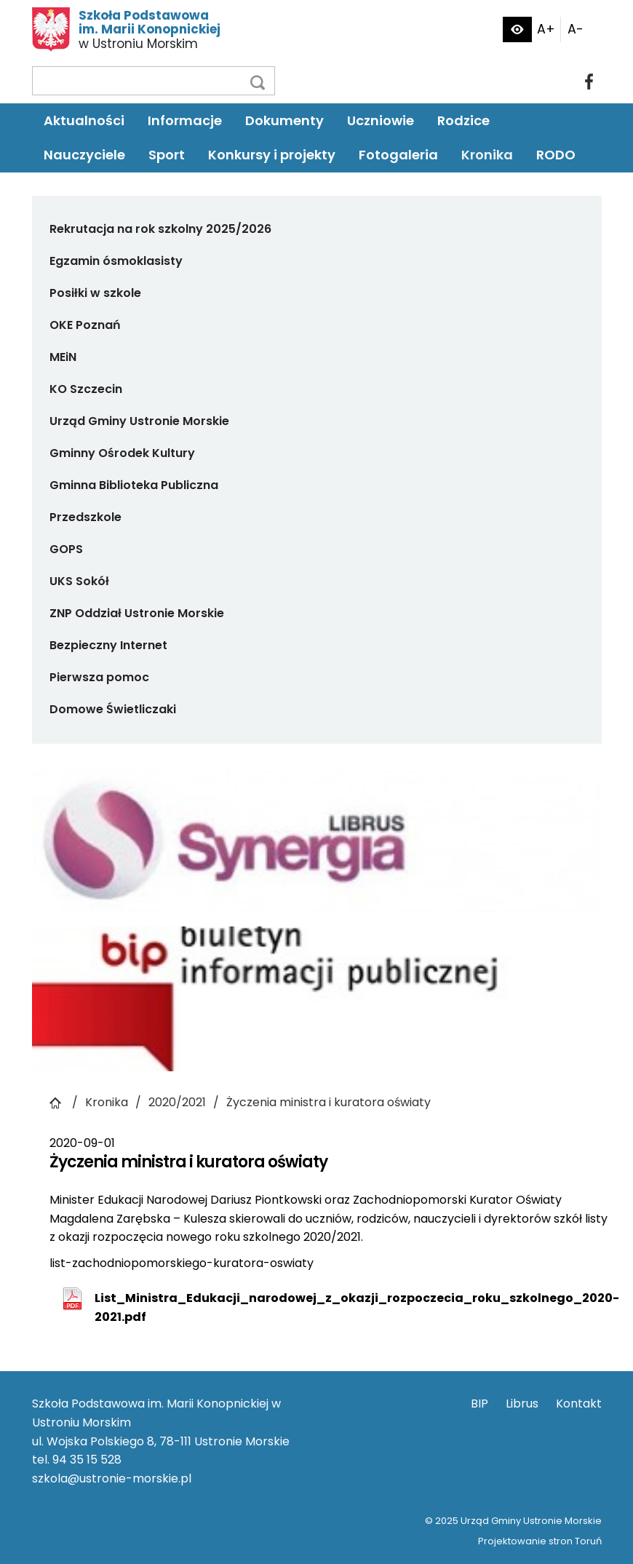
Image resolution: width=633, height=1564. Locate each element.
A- (576, 29)
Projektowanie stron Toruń (540, 1541)
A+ (546, 29)
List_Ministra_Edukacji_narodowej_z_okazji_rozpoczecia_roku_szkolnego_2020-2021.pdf (357, 1307)
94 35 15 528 (87, 1459)
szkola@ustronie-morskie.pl (111, 1478)
